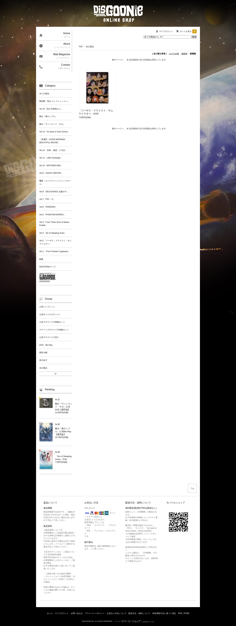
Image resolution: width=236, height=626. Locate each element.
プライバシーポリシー (95, 613)
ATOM (186, 613)
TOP (81, 46)
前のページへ (118, 60)
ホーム (50, 613)
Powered (134, 621)
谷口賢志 (90, 46)
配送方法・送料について (139, 613)
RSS (180, 613)
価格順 (184, 54)
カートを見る (188, 31)
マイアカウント (166, 31)
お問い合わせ (77, 613)
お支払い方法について (116, 613)
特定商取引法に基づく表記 (164, 613)
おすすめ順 (174, 54)
